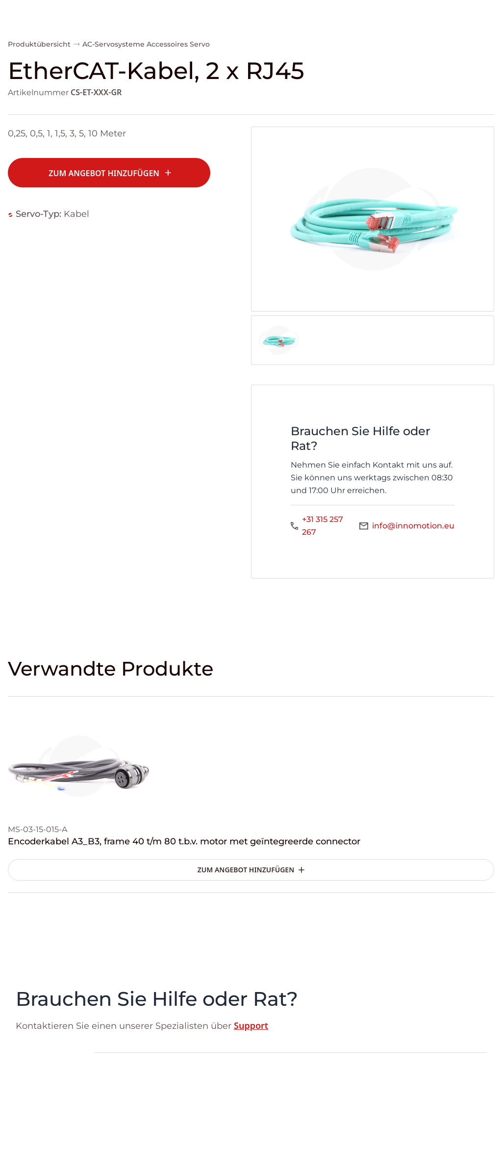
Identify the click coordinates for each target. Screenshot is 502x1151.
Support (251, 1025)
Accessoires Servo (178, 44)
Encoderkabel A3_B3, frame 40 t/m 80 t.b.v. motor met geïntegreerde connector (184, 841)
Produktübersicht (39, 44)
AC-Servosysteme (113, 44)
